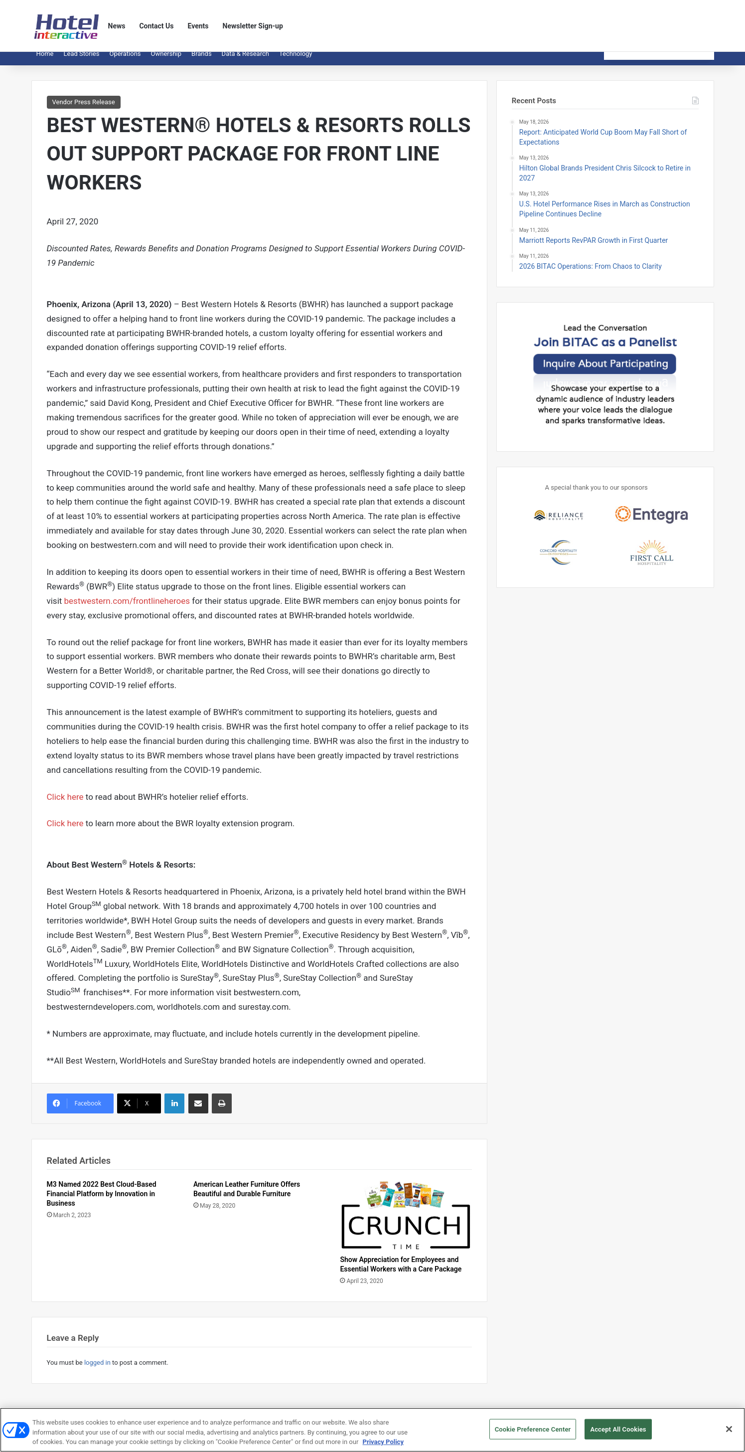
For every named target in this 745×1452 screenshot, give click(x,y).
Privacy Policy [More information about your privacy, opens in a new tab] (383, 1448)
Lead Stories (81, 61)
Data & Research (245, 61)
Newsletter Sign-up (253, 26)
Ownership (166, 61)
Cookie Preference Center (533, 1435)
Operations (125, 61)
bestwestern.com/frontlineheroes (127, 608)
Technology (295, 61)
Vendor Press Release (83, 109)
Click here (65, 804)
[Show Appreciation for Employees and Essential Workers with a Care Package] (405, 1222)
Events (198, 26)
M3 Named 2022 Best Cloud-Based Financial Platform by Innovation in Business (101, 1201)
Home (45, 61)
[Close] (729, 1435)
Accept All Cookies (618, 1435)
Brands (201, 61)
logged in (97, 1370)
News (117, 26)
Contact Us (156, 26)
